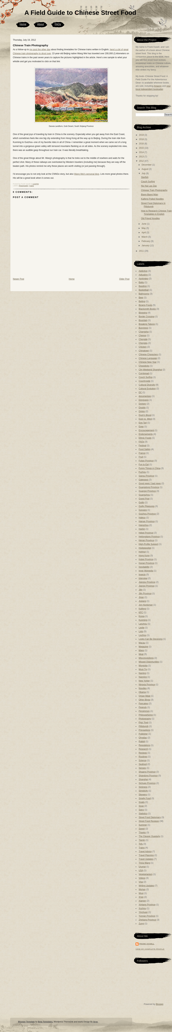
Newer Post (18, 279)
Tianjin (142, 840)
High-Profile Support (148, 544)
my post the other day (40, 49)
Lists (141, 631)
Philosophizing (146, 715)
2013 (141, 156)
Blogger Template (26, 1022)
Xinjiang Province (147, 904)
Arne (95, 1022)
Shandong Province (148, 775)
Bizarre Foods (145, 305)
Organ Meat (144, 696)
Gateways (143, 479)
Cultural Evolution (147, 388)
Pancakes (143, 703)
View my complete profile (150, 949)
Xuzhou (142, 908)
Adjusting (143, 275)
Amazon (157, 86)
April (144, 232)
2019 (141, 135)
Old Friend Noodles (150, 218)
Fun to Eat (144, 464)
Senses (142, 768)
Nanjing (142, 673)
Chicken (142, 347)
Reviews (143, 753)
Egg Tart (143, 423)
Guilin (141, 502)
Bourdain (143, 320)
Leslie (141, 627)
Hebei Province (146, 533)
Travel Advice (145, 851)
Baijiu (141, 282)
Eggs (141, 426)
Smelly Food (145, 798)
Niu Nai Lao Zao (149, 186)
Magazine (143, 646)
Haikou (142, 517)
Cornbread (144, 373)
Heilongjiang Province (149, 536)
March (145, 237)
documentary (145, 396)
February (146, 241)
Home (23, 24)
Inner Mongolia (146, 570)
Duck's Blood (145, 415)
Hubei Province (146, 559)
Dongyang (144, 400)
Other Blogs (144, 699)
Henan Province (146, 540)
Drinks (142, 411)
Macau (142, 643)
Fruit (141, 457)
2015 (141, 148)
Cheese (142, 335)
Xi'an (141, 897)
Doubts (142, 407)
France (142, 453)
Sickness (143, 787)
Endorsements (146, 434)
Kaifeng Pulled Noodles (152, 199)
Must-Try (143, 669)
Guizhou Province (147, 514)
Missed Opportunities (149, 662)
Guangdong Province (149, 487)
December (147, 165)
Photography (23, 186)
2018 (141, 139)
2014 (141, 152)
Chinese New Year (148, 362)
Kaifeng (142, 608)
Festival (142, 445)
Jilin (140, 589)
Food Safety (144, 449)
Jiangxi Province (146, 586)
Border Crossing (146, 316)
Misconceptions (146, 658)
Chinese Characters (148, 354)
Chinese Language (148, 358)
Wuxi (141, 893)
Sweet (142, 828)
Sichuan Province (147, 783)
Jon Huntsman (146, 605)
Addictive (143, 271)
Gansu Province (146, 476)
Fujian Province (146, 460)
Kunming (143, 620)
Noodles (143, 688)
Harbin (142, 529)
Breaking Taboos (147, 324)
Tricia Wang (144, 863)
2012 (141, 161)
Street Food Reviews (149, 821)
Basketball (144, 290)
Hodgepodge (145, 548)
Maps (141, 650)
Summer (143, 825)
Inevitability (144, 567)
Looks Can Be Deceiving (150, 639)
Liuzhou (142, 635)
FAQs (58, 24)
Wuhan (142, 889)
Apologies (143, 278)
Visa (141, 882)
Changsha (144, 331)
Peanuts (143, 707)
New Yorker (144, 681)
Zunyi (141, 923)
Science (142, 760)
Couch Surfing (148, 181)
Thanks (142, 832)
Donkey (142, 404)
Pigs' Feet (143, 722)
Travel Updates (146, 859)
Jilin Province (145, 593)
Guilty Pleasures (146, 506)
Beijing (142, 301)
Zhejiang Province (147, 920)
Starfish (144, 177)
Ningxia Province (147, 684)
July (144, 173)
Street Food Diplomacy (150, 817)
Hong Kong (144, 555)
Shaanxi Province (147, 772)
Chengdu (143, 343)
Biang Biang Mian (149, 194)
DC (140, 392)
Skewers (143, 794)
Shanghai (143, 779)
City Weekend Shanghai (150, 369)
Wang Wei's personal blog (86, 174)
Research (143, 749)
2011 (141, 251)
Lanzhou (143, 624)
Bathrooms (144, 294)
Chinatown (144, 350)
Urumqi (142, 866)
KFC (141, 612)
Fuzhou (142, 472)
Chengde (143, 339)
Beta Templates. (45, 1022)
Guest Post (144, 498)
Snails (142, 802)
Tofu (141, 844)
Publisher (143, 734)
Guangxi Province (147, 491)
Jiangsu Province (147, 582)
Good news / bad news (150, 483)
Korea (141, 616)
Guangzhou (144, 495)
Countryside (144, 381)
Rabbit (142, 741)
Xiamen (142, 901)
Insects (142, 574)
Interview (143, 578)
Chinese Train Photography (30, 45)
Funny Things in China (149, 468)
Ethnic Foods (145, 438)
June (144, 224)
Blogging (143, 312)
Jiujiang (142, 601)
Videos (142, 878)
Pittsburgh (143, 726)
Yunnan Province (147, 916)
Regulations (144, 745)
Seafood (143, 764)
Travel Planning (146, 855)
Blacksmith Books (147, 309)
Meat (141, 654)
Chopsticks (144, 366)
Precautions (144, 730)
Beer (141, 297)
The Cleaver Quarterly (149, 836)
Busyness (143, 328)
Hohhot (142, 552)
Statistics (143, 813)
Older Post (124, 279)
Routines (143, 756)
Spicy (141, 810)
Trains (31, 186)
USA (141, 870)
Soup (141, 806)
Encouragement (146, 430)
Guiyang (143, 510)
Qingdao (143, 737)
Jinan (141, 597)
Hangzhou (144, 525)
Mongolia (143, 665)
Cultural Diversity (147, 385)
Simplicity (143, 791)
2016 (141, 143)
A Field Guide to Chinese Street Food (80, 12)
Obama (142, 692)
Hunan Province (146, 563)
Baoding (143, 286)
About (40, 24)
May (144, 228)
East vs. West (145, 419)
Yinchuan (143, 912)
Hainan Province (147, 521)
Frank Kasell (146, 944)
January (146, 245)
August (145, 169)
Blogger (159, 1004)
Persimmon (144, 711)
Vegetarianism (145, 874)
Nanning (143, 677)
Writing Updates (146, 885)
